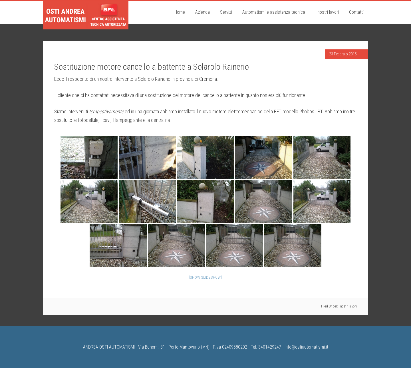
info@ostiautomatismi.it (306, 347)
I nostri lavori (348, 306)
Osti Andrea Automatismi (85, 15)
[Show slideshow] (205, 277)
